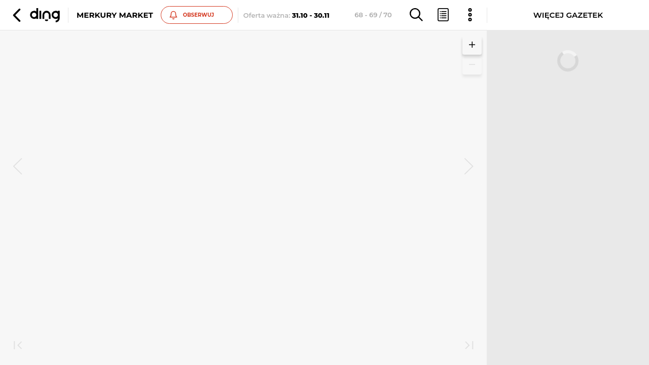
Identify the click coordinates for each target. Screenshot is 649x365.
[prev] (18, 167)
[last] (469, 346)
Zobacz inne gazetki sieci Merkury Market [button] (125, 207)
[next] (469, 167)
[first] (18, 346)
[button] (35, 15)
